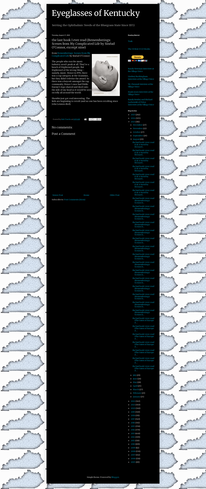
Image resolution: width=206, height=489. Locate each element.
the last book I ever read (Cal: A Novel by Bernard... (143, 144)
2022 (133, 401)
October (137, 132)
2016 (133, 423)
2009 (133, 448)
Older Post (114, 195)
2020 (133, 408)
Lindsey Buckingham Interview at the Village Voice (141, 77)
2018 (133, 415)
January (137, 397)
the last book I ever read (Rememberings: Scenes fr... (143, 200)
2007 (133, 455)
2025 (133, 114)
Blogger (115, 477)
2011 (133, 440)
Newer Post (57, 195)
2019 (133, 412)
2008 (133, 451)
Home (86, 195)
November (138, 128)
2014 (133, 430)
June (135, 379)
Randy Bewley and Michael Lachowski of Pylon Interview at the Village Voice (141, 102)
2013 (133, 433)
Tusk (130, 41)
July (135, 375)
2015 (133, 426)
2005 (133, 462)
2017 (133, 419)
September (138, 135)
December (138, 125)
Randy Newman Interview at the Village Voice (141, 69)
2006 (133, 458)
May (135, 382)
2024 (133, 118)
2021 (133, 405)
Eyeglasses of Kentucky (96, 13)
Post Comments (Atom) (74, 199)
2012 (133, 437)
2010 (133, 444)
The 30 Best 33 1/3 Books (139, 49)
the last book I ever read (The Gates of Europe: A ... (143, 320)
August (136, 139)
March (136, 389)
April (135, 386)
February (137, 393)
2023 (133, 122)
